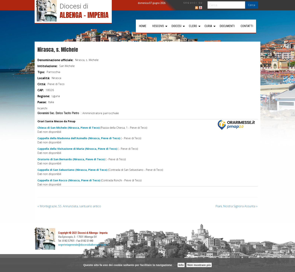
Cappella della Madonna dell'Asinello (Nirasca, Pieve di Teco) (78, 138)
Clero (193, 26)
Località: (43, 78)
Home (142, 26)
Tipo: (41, 72)
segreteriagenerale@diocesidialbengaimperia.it (83, 244)
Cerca (251, 5)
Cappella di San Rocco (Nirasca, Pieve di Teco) (68, 180)
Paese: (41, 102)
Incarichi (42, 108)
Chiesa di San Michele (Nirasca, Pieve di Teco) (68, 127)
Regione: (43, 96)
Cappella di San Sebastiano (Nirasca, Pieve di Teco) (72, 170)
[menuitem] (142, 26)
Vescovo (158, 26)
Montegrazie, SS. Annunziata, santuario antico (69, 206)
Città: (41, 84)
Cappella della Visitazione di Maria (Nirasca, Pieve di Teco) (77, 148)
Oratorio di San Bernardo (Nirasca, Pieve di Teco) (71, 159)
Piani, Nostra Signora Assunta (236, 206)
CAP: (40, 90)
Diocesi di (74, 6)
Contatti (247, 26)
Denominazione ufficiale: (55, 60)
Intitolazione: (47, 66)
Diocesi (176, 26)
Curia (208, 26)
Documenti (227, 26)
